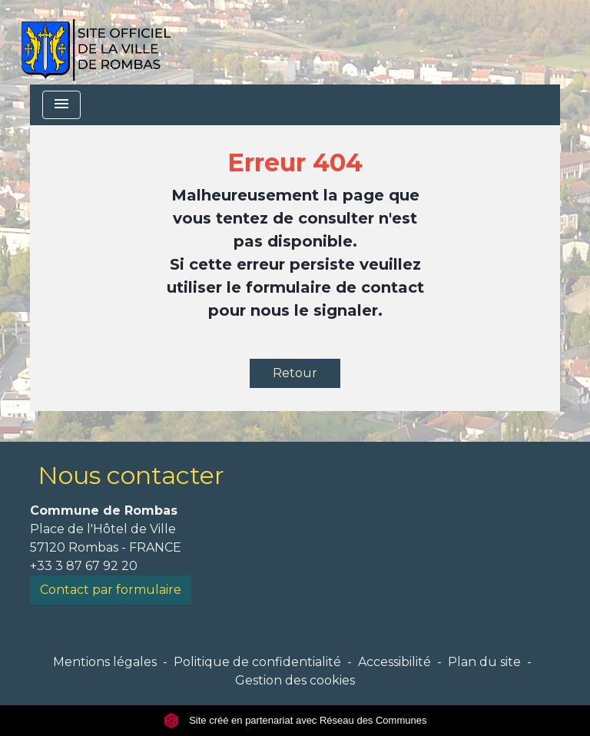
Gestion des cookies (295, 680)
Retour (295, 373)
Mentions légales (105, 662)
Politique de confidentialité (257, 662)
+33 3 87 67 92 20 (84, 566)
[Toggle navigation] (61, 105)
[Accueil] (95, 42)
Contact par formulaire (110, 589)
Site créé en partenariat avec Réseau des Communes (295, 720)
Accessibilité (394, 662)
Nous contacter (131, 475)
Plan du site (484, 662)
